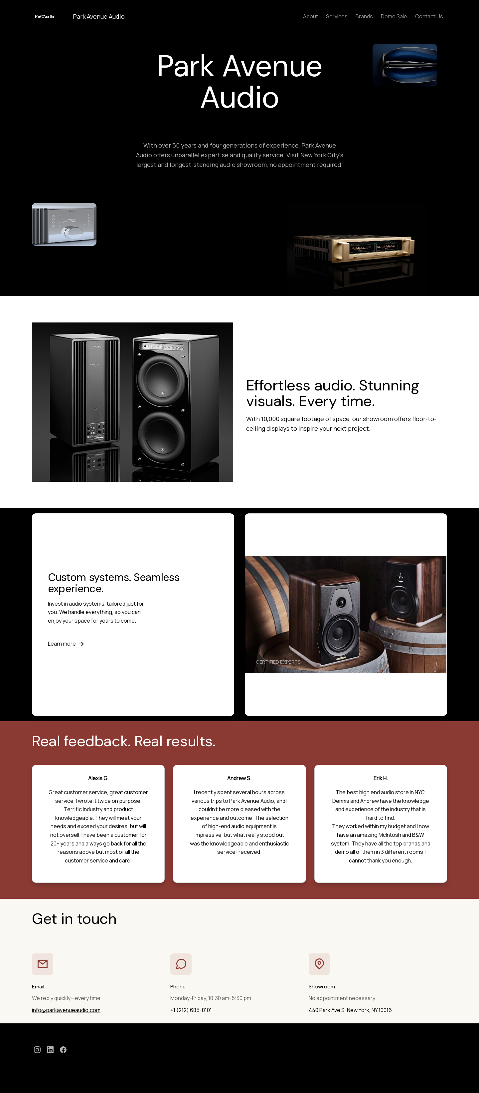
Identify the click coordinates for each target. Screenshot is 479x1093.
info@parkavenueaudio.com (66, 1010)
